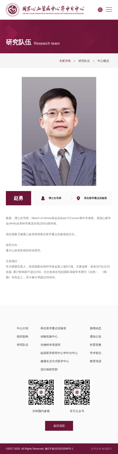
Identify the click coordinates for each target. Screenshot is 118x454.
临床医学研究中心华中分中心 (59, 353)
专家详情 (65, 61)
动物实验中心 (49, 336)
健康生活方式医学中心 (54, 361)
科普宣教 (95, 344)
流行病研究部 (49, 369)
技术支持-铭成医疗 (101, 448)
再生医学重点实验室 (53, 328)
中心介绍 (22, 328)
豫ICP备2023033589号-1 (59, 448)
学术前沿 (95, 353)
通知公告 (95, 336)
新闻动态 (95, 328)
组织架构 (22, 336)
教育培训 (95, 361)
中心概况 (103, 61)
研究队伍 (84, 61)
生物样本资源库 (50, 344)
